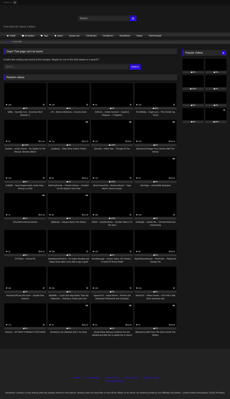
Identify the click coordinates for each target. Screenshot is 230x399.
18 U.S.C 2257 (131, 378)
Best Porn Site (150, 378)
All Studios (29, 36)
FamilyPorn (108, 36)
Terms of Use (112, 378)
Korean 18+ (74, 36)
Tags (46, 36)
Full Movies (91, 36)
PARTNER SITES (115, 381)
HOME (13, 36)
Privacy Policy (93, 378)
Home (7, 41)
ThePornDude (155, 36)
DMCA (77, 378)
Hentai (139, 36)
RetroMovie (125, 36)
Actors (60, 36)
